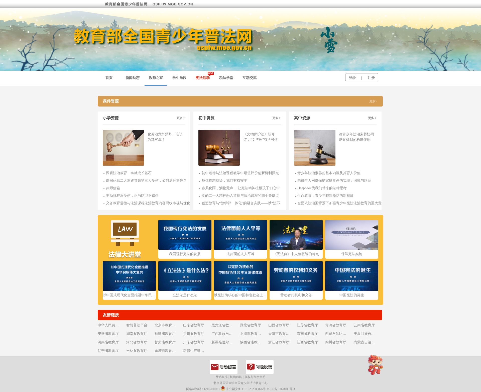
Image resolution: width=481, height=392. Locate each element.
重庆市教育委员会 (168, 351)
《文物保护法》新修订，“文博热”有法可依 (260, 137)
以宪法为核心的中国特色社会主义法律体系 (240, 295)
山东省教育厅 (193, 325)
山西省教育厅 (278, 325)
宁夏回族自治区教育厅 (367, 334)
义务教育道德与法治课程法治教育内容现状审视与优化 (148, 203)
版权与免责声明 (255, 377)
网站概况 (221, 377)
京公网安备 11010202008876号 (243, 388)
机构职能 (236, 377)
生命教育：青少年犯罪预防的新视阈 (325, 196)
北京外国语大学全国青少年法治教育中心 (240, 383)
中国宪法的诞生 (351, 295)
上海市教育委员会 (254, 334)
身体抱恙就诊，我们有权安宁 (224, 180)
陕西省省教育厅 (252, 342)
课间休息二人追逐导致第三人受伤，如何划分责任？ (146, 180)
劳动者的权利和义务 (296, 295)
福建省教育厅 (165, 334)
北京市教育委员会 (168, 325)
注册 (371, 78)
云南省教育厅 (364, 325)
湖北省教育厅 (250, 325)
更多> (373, 101)
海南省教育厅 (307, 334)
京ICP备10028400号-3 (281, 389)
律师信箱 (113, 188)
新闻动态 (133, 78)
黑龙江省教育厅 (223, 325)
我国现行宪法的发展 (185, 254)
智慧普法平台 (136, 325)
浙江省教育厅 (278, 342)
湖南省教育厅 (136, 334)
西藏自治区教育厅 (339, 334)
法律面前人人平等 (240, 254)
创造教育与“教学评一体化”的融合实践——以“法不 (241, 203)
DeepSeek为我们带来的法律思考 (322, 188)
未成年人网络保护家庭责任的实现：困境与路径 (334, 180)
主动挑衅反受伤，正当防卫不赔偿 (132, 196)
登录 (352, 78)
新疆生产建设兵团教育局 (197, 351)
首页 (108, 78)
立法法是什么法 (185, 295)
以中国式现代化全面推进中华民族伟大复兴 (129, 295)
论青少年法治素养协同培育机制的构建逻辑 (356, 137)
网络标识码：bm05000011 (203, 389)
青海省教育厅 (335, 325)
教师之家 (156, 78)
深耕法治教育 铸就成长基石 (129, 173)
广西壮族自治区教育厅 (225, 334)
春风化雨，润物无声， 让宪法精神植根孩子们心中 (241, 188)
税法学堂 (226, 78)
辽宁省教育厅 (108, 351)
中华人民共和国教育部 (111, 325)
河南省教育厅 (108, 342)
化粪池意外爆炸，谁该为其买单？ (165, 137)
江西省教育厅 (307, 342)
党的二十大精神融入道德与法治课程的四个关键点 (240, 196)
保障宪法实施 (351, 254)
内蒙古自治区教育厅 (367, 342)
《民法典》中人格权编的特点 (296, 254)
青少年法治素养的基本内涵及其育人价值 (328, 173)
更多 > (181, 118)
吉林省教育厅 (136, 351)
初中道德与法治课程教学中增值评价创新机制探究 (240, 173)
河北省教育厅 (136, 342)
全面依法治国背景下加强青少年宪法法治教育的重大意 (339, 203)
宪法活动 (203, 78)
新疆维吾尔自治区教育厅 (225, 342)
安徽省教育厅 (108, 334)
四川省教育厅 (335, 342)
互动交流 (250, 78)
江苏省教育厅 (307, 325)
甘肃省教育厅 (165, 342)
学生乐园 (179, 78)
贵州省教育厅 (193, 334)
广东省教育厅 (193, 342)
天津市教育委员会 (282, 334)
